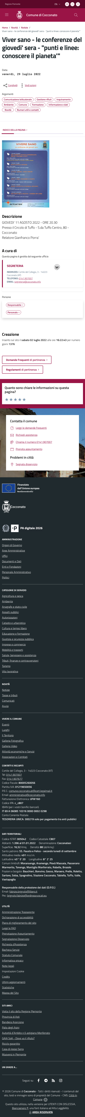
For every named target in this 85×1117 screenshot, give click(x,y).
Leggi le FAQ (9, 928)
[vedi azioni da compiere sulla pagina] (28, 85)
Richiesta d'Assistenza (14, 944)
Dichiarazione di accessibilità (17, 917)
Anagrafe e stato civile (14, 607)
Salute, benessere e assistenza (19, 655)
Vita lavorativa (10, 671)
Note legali (8, 966)
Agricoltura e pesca (12, 596)
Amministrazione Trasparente (18, 912)
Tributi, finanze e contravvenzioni (20, 661)
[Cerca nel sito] (76, 15)
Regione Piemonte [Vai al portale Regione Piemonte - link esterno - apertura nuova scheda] (12, 4)
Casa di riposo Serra (13, 1049)
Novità (14, 27)
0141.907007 (26, 278)
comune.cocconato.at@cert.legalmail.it (30, 791)
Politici (5, 577)
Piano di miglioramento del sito (19, 923)
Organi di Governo (12, 545)
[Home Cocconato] (35, 15)
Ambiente (7, 601)
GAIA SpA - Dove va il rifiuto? (18, 1038)
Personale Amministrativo (16, 572)
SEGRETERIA (15, 266)
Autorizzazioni (9, 617)
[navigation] (7, 15)
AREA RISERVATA (40, 1112)
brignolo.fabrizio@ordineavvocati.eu (27, 895)
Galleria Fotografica (12, 741)
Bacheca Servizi (10, 950)
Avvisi (5, 706)
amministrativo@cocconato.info (27, 795)
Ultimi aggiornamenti (13, 982)
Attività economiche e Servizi (18, 751)
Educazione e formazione (16, 634)
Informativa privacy (12, 960)
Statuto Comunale (12, 955)
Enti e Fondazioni (11, 567)
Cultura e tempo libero (14, 628)
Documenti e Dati (11, 561)
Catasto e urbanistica (13, 623)
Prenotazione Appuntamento (18, 934)
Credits (6, 977)
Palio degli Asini (10, 1027)
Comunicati (8, 701)
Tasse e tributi (9, 695)
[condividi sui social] (10, 85)
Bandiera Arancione (13, 1022)
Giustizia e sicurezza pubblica (18, 639)
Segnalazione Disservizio (15, 939)
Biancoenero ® (20, 1108)
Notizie (24, 27)
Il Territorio (8, 735)
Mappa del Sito (10, 993)
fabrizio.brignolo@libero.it (23, 891)
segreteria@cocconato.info (27, 282)
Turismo (6, 666)
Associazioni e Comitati (14, 757)
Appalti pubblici (10, 612)
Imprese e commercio (14, 644)
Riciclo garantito (11, 1044)
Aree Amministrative (13, 550)
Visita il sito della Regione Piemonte (22, 1011)
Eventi (5, 725)
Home (5, 27)
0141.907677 (14, 779)
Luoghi (5, 730)
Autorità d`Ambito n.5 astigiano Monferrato (26, 1033)
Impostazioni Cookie (13, 971)
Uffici (5, 556)
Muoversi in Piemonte (14, 1054)
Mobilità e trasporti (12, 650)
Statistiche (8, 987)
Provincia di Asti (11, 1017)
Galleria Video (9, 746)
